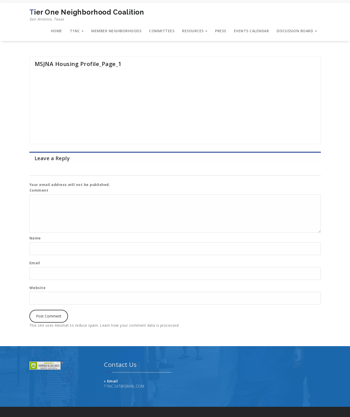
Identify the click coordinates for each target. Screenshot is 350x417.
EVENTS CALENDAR (251, 30)
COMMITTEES (161, 30)
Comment (39, 190)
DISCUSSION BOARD (297, 30)
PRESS (220, 30)
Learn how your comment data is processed (139, 325)
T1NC (77, 30)
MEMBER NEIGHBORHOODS (116, 30)
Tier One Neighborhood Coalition (86, 15)
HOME (56, 30)
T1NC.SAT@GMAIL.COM (124, 386)
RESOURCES (194, 30)
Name (35, 238)
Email (34, 262)
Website (37, 287)
